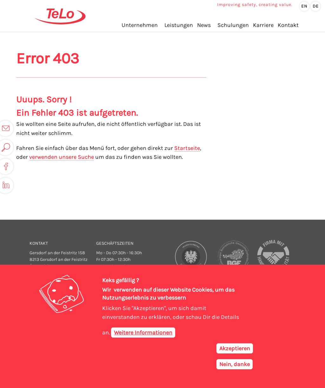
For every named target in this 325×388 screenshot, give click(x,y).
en (304, 6)
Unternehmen (140, 25)
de (316, 6)
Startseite (187, 148)
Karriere (263, 25)
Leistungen (178, 25)
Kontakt (288, 25)
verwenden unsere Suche (61, 156)
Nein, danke (234, 365)
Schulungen (233, 25)
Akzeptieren (234, 349)
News (204, 25)
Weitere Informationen (143, 334)
